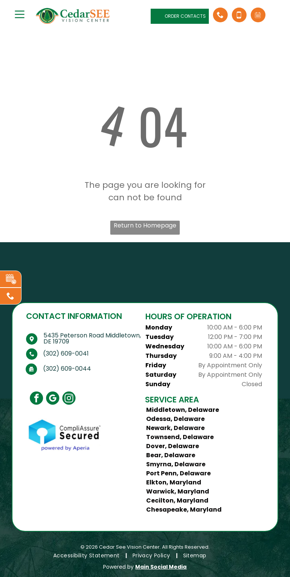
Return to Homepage (145, 225)
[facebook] (36, 399)
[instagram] (69, 399)
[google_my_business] (52, 399)
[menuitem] (87, 556)
